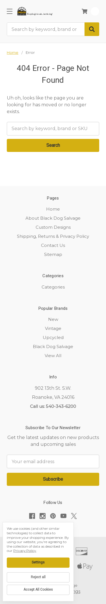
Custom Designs (53, 227)
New (53, 319)
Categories (53, 287)
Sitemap (53, 254)
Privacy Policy (24, 550)
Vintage (53, 328)
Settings (38, 562)
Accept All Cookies (38, 590)
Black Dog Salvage (53, 346)
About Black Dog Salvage (53, 218)
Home (53, 209)
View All (53, 355)
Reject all (38, 577)
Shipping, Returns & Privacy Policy (53, 236)
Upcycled (53, 337)
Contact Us (53, 245)
